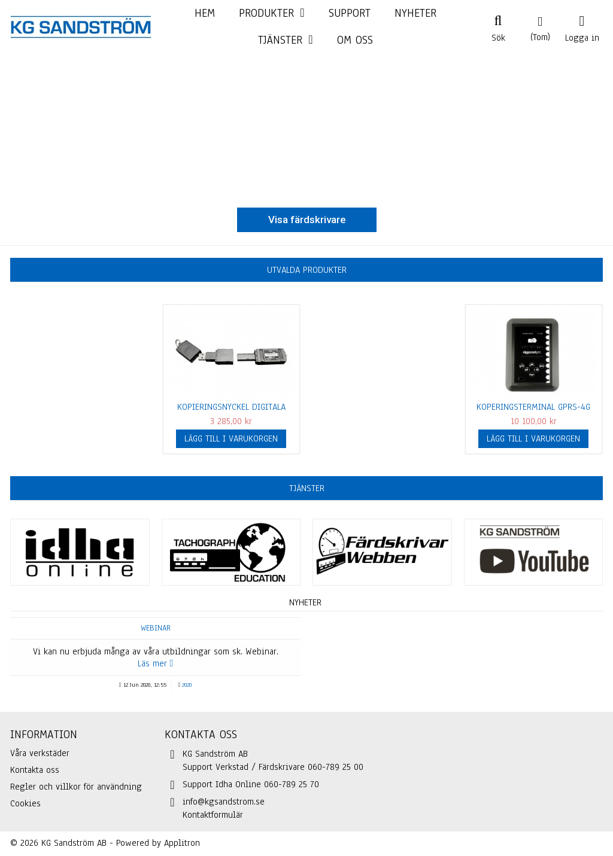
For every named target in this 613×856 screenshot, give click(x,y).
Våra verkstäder (39, 753)
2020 (187, 685)
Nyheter (305, 602)
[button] (285, 40)
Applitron (182, 843)
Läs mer (156, 663)
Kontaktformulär (213, 815)
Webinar (156, 628)
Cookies (25, 803)
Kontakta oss (34, 770)
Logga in (582, 36)
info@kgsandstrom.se (224, 802)
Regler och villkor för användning (76, 787)
